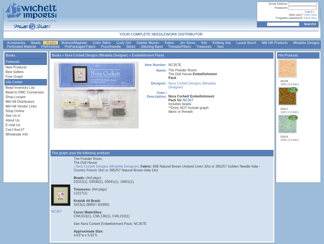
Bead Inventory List (20, 87)
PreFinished (51, 46)
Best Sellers (15, 72)
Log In (311, 11)
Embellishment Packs (148, 55)
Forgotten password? (289, 18)
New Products (16, 67)
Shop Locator (16, 97)
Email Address (278, 3)
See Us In (13, 115)
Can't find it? (15, 129)
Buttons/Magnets (75, 43)
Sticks (131, 46)
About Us (13, 120)
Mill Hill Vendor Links (21, 106)
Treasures (204, 46)
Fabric (170, 43)
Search (311, 24)
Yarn (220, 46)
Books (51, 43)
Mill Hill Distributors (20, 101)
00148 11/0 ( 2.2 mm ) (289, 72)
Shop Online (15, 111)
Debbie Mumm (148, 43)
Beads (36, 43)
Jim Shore (188, 43)
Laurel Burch (247, 43)
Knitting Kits (222, 43)
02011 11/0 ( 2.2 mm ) (290, 100)
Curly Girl (124, 43)
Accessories (17, 43)
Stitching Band (152, 46)
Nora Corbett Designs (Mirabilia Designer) (96, 55)
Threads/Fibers (180, 46)
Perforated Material (22, 46)
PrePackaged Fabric (80, 46)
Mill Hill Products (275, 43)
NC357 (188, 100)
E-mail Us (13, 125)
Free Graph (14, 76)
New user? (296, 14)
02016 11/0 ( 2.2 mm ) (290, 128)
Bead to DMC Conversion (25, 92)
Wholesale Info (17, 134)
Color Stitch (102, 43)
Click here (310, 14)
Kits (204, 43)
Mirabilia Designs (306, 43)
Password (281, 7)
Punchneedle (111, 46)
